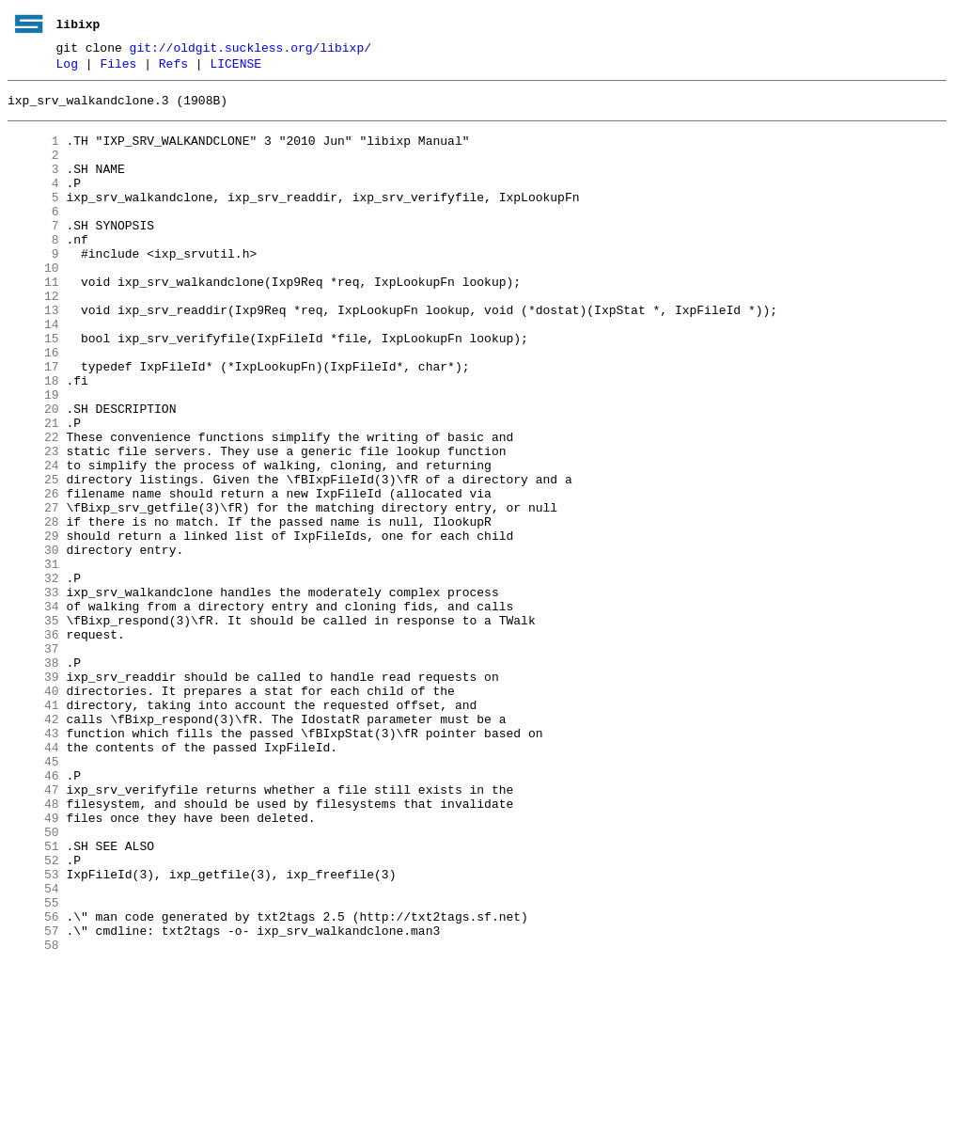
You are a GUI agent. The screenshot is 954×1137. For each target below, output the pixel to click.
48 (33, 947)
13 (33, 354)
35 (33, 727)
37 (33, 760)
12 (33, 337)
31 (33, 659)
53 (33, 1031)
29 (33, 625)
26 (33, 574)
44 (33, 879)
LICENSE (235, 68)
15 (33, 388)
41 (33, 828)
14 (33, 371)
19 (33, 456)
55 (33, 1065)
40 (33, 811)
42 (33, 845)
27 (33, 591)
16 (33, 405)
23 (33, 523)
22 (33, 506)
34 (33, 710)
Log (67, 68)
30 (33, 642)
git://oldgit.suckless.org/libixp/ (250, 49)
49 (33, 963)
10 (33, 303)
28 (33, 608)
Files (118, 68)
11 (33, 320)
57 (33, 1099)
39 (33, 794)
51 (33, 997)
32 (33, 676)
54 (33, 1048)
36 (33, 743)
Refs (173, 68)
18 (33, 439)
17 (33, 422)
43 (33, 862)
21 (33, 490)
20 (33, 473)
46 (33, 913)
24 (33, 540)
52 (33, 1014)
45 (33, 896)
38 (33, 777)
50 (33, 980)
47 (33, 930)
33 (33, 693)
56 (33, 1082)
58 (33, 1116)
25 (33, 557)
